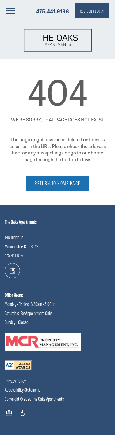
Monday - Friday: (17, 303)
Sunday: (10, 321)
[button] (92, 10)
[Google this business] (12, 270)
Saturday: (12, 313)
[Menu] (10, 10)
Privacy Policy (15, 380)
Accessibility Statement (22, 389)
